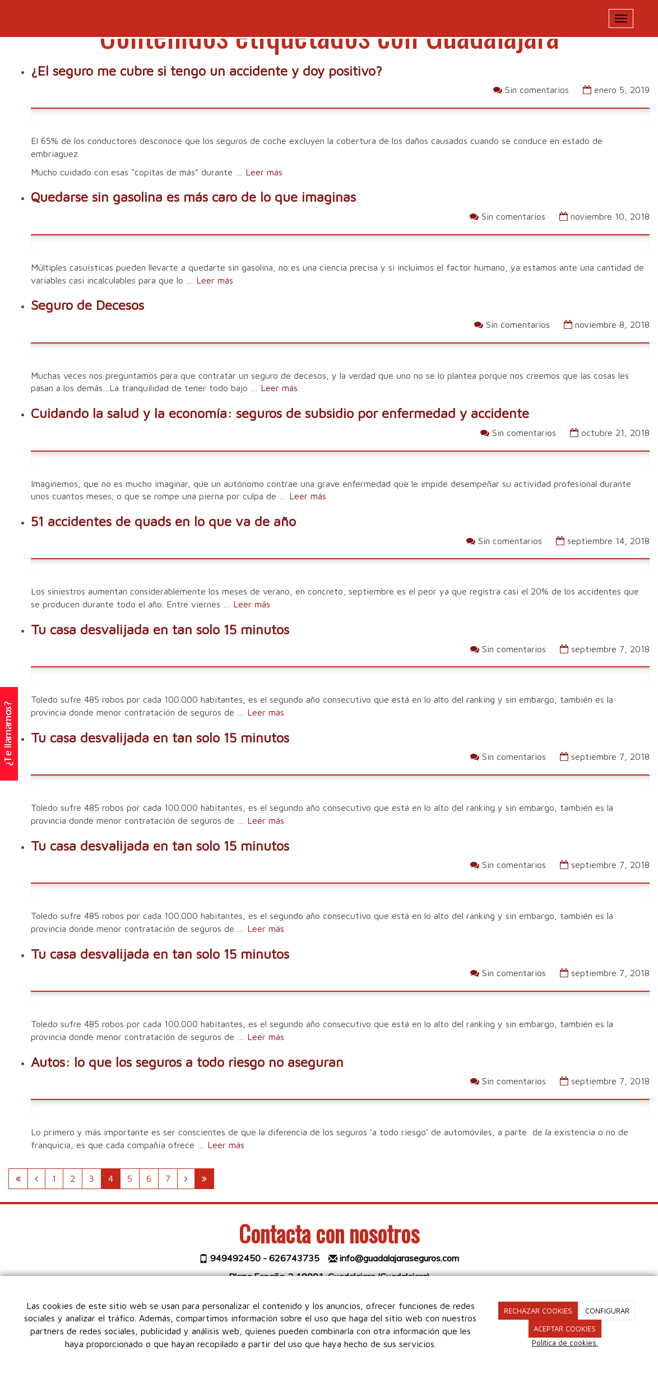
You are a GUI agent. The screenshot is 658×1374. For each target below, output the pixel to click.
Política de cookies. (565, 1342)
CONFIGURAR (607, 1310)
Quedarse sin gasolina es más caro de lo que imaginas (193, 197)
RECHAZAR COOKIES (538, 1310)
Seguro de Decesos (87, 305)
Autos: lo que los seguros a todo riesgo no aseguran (187, 1062)
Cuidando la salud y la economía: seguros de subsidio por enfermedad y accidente (280, 413)
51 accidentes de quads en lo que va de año (163, 521)
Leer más (263, 172)
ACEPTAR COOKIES (565, 1328)
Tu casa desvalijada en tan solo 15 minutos (160, 629)
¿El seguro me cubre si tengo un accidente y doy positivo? (206, 70)
